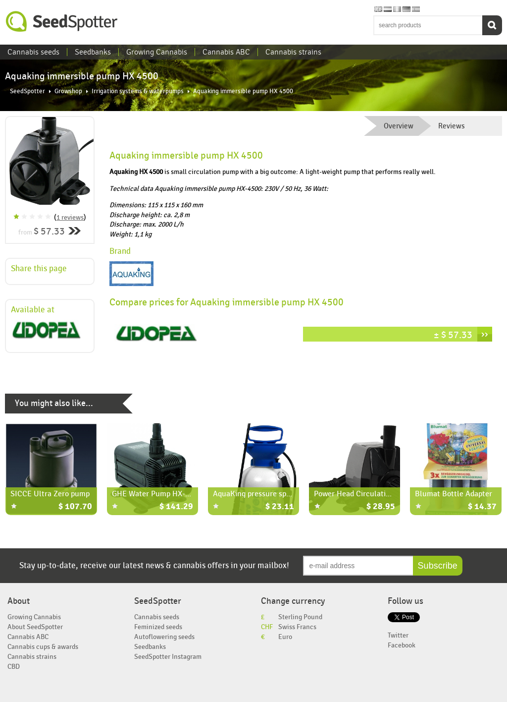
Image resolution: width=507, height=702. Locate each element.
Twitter (398, 635)
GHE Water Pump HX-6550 (156, 493)
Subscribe (437, 566)
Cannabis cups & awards (42, 647)
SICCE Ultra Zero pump (50, 493)
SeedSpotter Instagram (168, 656)
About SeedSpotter (35, 627)
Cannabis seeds (33, 52)
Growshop (68, 91)
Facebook (401, 645)
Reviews (451, 125)
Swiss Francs (297, 627)
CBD (13, 666)
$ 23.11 (279, 507)
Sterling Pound (300, 617)
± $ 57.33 (453, 335)
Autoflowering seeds (164, 637)
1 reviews (70, 217)
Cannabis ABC (226, 52)
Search (492, 25)
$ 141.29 (176, 507)
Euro (285, 637)
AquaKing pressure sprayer (258, 493)
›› (484, 334)
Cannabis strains (293, 52)
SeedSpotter (62, 21)
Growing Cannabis (156, 52)
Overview (398, 125)
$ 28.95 (380, 507)
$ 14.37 (482, 507)
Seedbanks (93, 52)
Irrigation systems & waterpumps (138, 91)
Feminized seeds (158, 627)
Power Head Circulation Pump (364, 493)
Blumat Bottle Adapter (453, 493)
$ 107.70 (75, 507)
